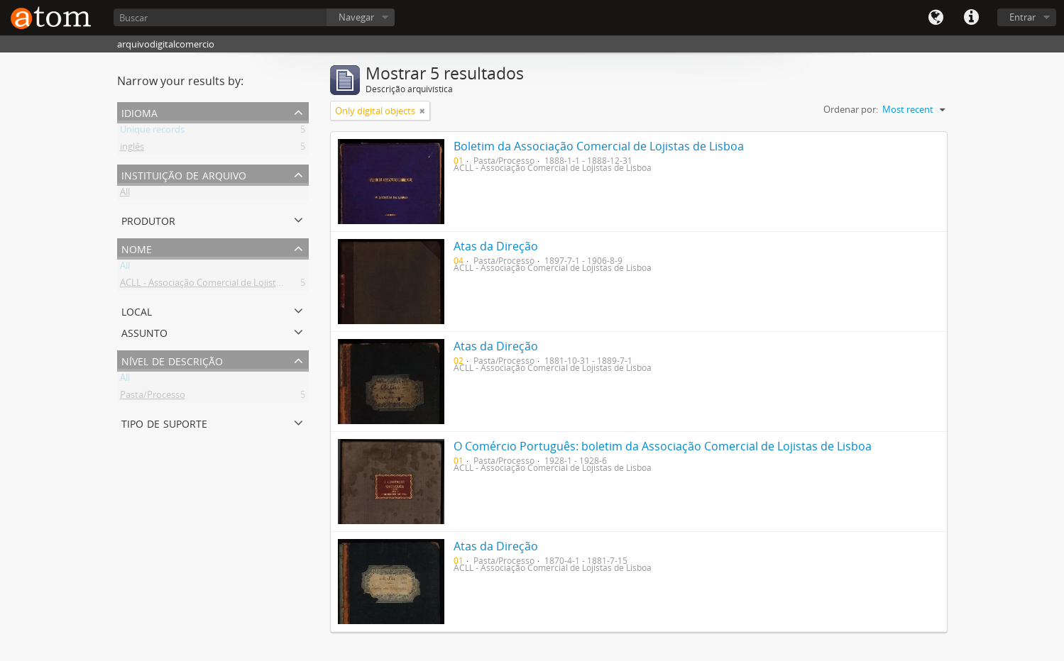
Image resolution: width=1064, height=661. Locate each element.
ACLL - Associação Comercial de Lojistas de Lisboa (224, 285)
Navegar (356, 17)
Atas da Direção (496, 246)
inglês (132, 149)
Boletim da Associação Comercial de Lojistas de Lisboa (599, 146)
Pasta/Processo (152, 397)
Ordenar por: (850, 109)
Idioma (935, 17)
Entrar (1022, 17)
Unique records (152, 132)
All (125, 194)
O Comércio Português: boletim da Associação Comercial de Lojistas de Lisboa (663, 446)
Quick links (971, 17)
